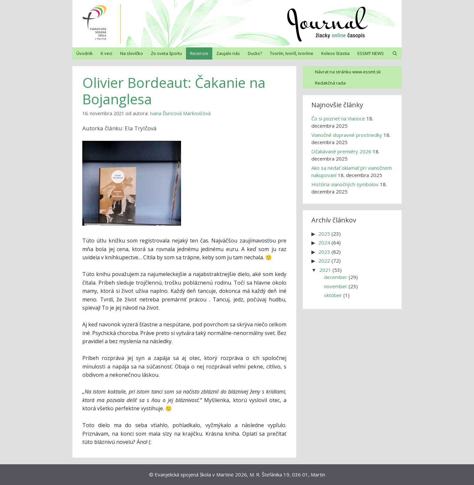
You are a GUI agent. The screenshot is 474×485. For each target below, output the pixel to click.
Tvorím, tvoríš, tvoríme (291, 53)
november (335, 286)
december (335, 277)
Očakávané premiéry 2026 (341, 151)
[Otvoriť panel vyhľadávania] (395, 53)
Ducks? (255, 53)
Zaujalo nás (228, 53)
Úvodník (84, 53)
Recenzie (199, 53)
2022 (324, 260)
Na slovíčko (131, 53)
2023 (324, 251)
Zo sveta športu (166, 53)
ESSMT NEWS (370, 53)
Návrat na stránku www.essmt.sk (348, 72)
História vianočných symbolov (345, 184)
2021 (325, 270)
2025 (324, 233)
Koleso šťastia (335, 53)
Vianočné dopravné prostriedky (346, 135)
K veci (106, 53)
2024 (324, 242)
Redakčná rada (330, 83)
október (333, 295)
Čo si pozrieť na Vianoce (338, 118)
